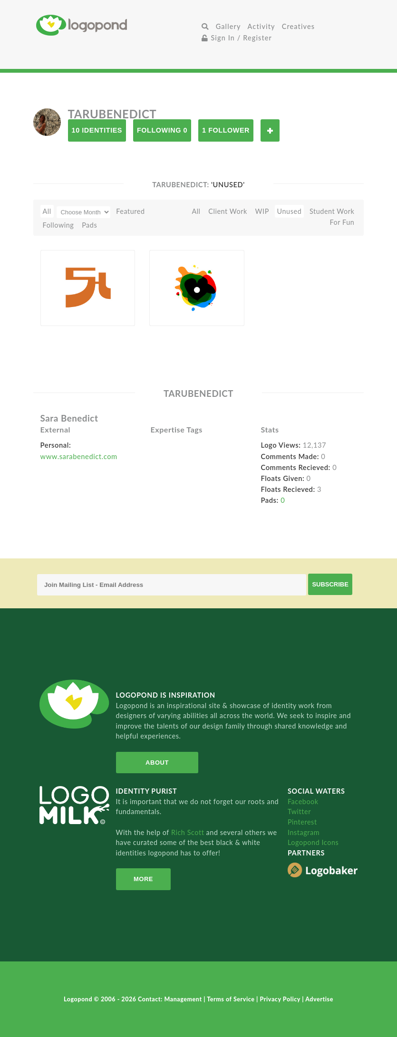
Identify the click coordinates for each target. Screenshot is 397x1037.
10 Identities (97, 130)
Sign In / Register (237, 38)
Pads (89, 225)
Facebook (303, 801)
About (157, 762)
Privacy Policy (281, 999)
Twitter (299, 811)
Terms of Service (231, 999)
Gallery (228, 26)
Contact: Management (170, 999)
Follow (270, 130)
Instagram (304, 832)
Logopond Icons (313, 842)
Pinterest (302, 822)
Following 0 (162, 130)
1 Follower (226, 130)
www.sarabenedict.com (78, 456)
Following (58, 225)
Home (117, 25)
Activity (261, 26)
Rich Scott (188, 832)
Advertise (319, 999)
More (143, 879)
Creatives (298, 26)
